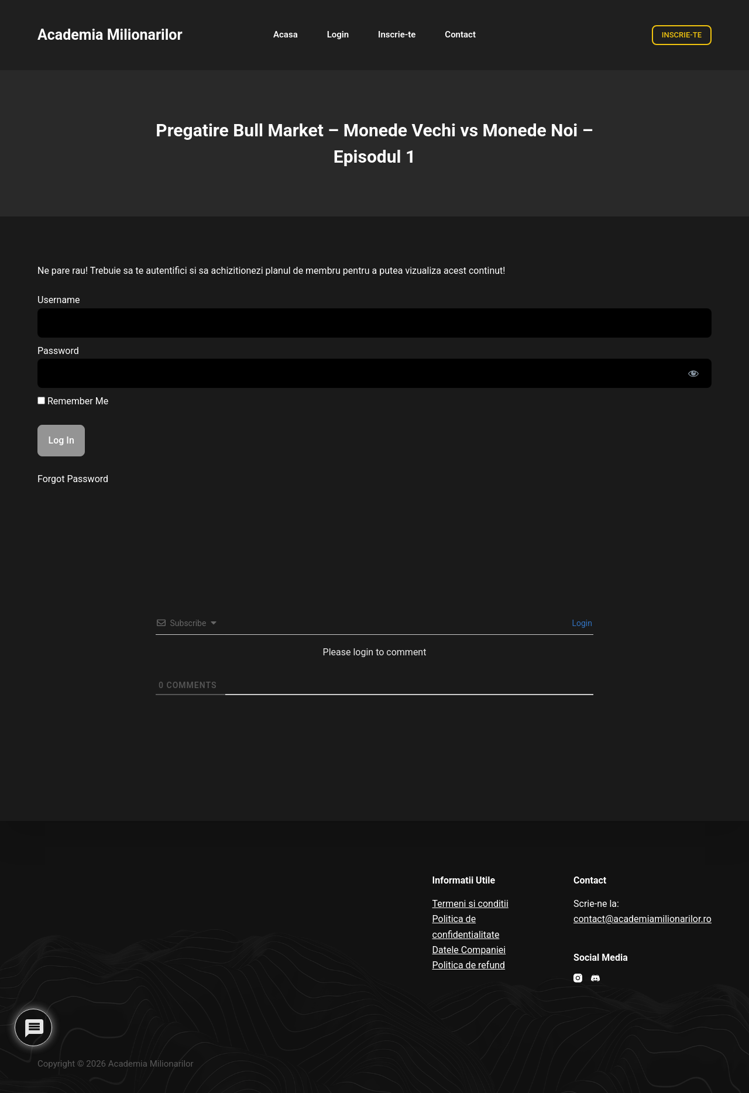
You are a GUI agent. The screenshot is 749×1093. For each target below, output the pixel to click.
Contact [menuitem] (460, 34)
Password (58, 350)
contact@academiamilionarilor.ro (642, 918)
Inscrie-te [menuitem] (396, 34)
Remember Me (72, 401)
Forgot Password (72, 478)
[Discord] (595, 978)
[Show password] (693, 373)
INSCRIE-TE (682, 34)
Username (58, 299)
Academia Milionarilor (110, 34)
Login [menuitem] (338, 34)
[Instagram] (577, 978)
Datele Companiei (469, 949)
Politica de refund (469, 965)
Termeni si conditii (470, 903)
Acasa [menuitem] (285, 34)
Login (581, 623)
